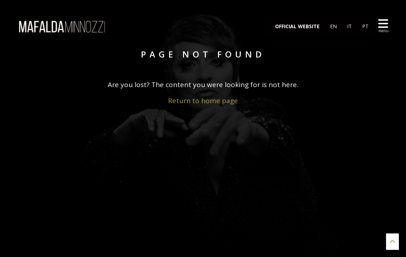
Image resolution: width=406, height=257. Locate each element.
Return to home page (203, 100)
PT (365, 26)
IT (349, 26)
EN (333, 26)
